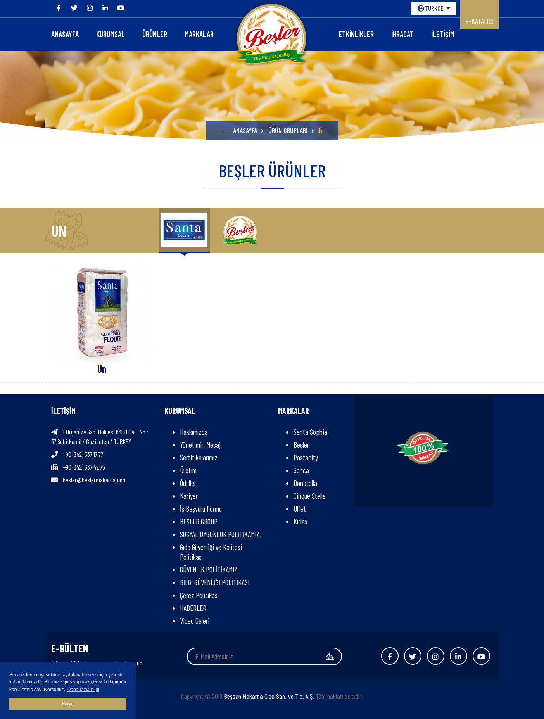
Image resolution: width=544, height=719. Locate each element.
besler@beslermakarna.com (95, 480)
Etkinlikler (356, 34)
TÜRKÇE (431, 8)
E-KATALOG (479, 21)
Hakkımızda (194, 431)
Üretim (188, 470)
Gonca (301, 470)
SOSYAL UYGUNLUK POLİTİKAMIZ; (222, 534)
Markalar (199, 34)
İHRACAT (402, 34)
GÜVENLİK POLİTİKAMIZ (208, 569)
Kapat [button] (68, 704)
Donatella (305, 483)
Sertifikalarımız (199, 457)
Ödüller (188, 483)
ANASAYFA (65, 34)
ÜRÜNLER (154, 34)
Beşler (301, 444)
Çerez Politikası (199, 595)
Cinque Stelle (310, 495)
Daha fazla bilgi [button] (83, 689)
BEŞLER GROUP (199, 521)
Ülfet (300, 508)
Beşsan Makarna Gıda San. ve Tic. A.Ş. (269, 696)
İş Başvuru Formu (201, 508)
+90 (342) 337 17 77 (83, 454)
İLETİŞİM (442, 34)
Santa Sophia (310, 431)
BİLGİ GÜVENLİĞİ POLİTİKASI (214, 582)
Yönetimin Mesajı (201, 444)
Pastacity (306, 457)
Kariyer (189, 495)
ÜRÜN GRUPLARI (287, 130)
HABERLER (193, 607)
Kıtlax (300, 521)
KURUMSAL (110, 34)
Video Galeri (194, 620)
